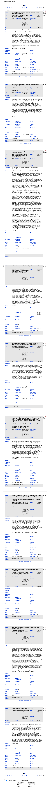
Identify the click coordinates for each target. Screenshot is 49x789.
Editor (31, 53)
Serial (31, 73)
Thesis (31, 50)
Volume (7, 27)
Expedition (17, 69)
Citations (41, 7)
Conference (33, 69)
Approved (32, 71)
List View (37, 7)
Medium (32, 67)
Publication (18, 18)
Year (6, 18)
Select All (4, 7)
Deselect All (9, 7)
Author (6, 12)
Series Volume (7, 65)
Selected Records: (24, 780)
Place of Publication (18, 54)
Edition (32, 64)
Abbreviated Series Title (33, 62)
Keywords (7, 29)
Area (6, 69)
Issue (16, 27)
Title (6, 15)
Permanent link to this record (24, 76)
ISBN (16, 67)
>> (22, 7)
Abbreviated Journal (33, 19)
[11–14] (25, 7)
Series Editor (6, 62)
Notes (6, 71)
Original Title (32, 58)
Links (44, 10)
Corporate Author (7, 51)
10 (26, 6)
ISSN (6, 67)
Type (31, 15)
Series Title (18, 61)
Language (7, 58)
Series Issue (16, 65)
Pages (31, 27)
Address (7, 48)
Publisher (7, 53)
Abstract (7, 31)
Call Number (7, 74)
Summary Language (17, 58)
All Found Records (12, 780)
